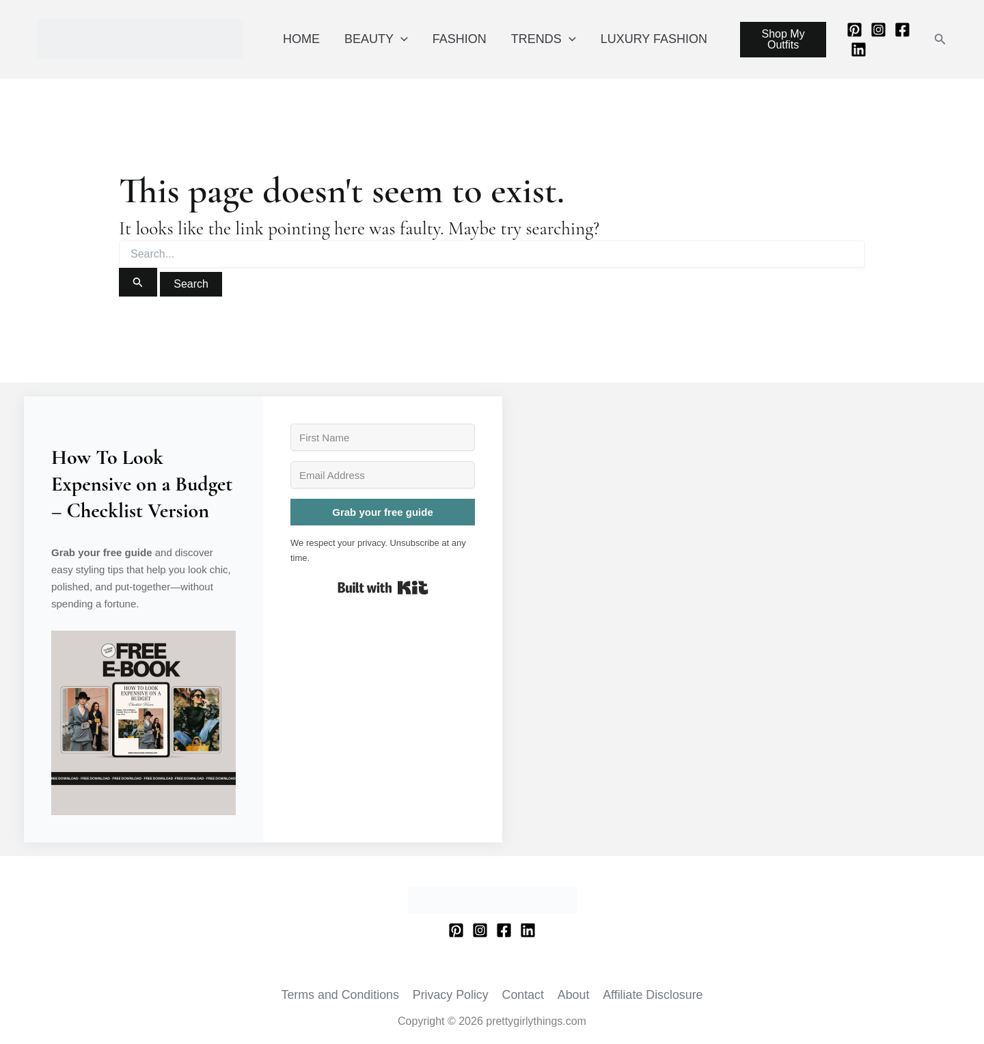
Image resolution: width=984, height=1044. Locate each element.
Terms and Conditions (341, 995)
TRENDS (543, 39)
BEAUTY (376, 39)
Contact (523, 995)
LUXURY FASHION (654, 39)
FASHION (460, 39)
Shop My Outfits (783, 39)
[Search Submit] (138, 282)
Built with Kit (383, 587)
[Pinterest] (854, 30)
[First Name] (382, 437)
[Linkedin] (858, 49)
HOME (301, 39)
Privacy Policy (451, 995)
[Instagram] (878, 30)
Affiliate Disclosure (651, 995)
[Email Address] (382, 475)
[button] (940, 40)
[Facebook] (902, 30)
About (573, 995)
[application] (401, 39)
